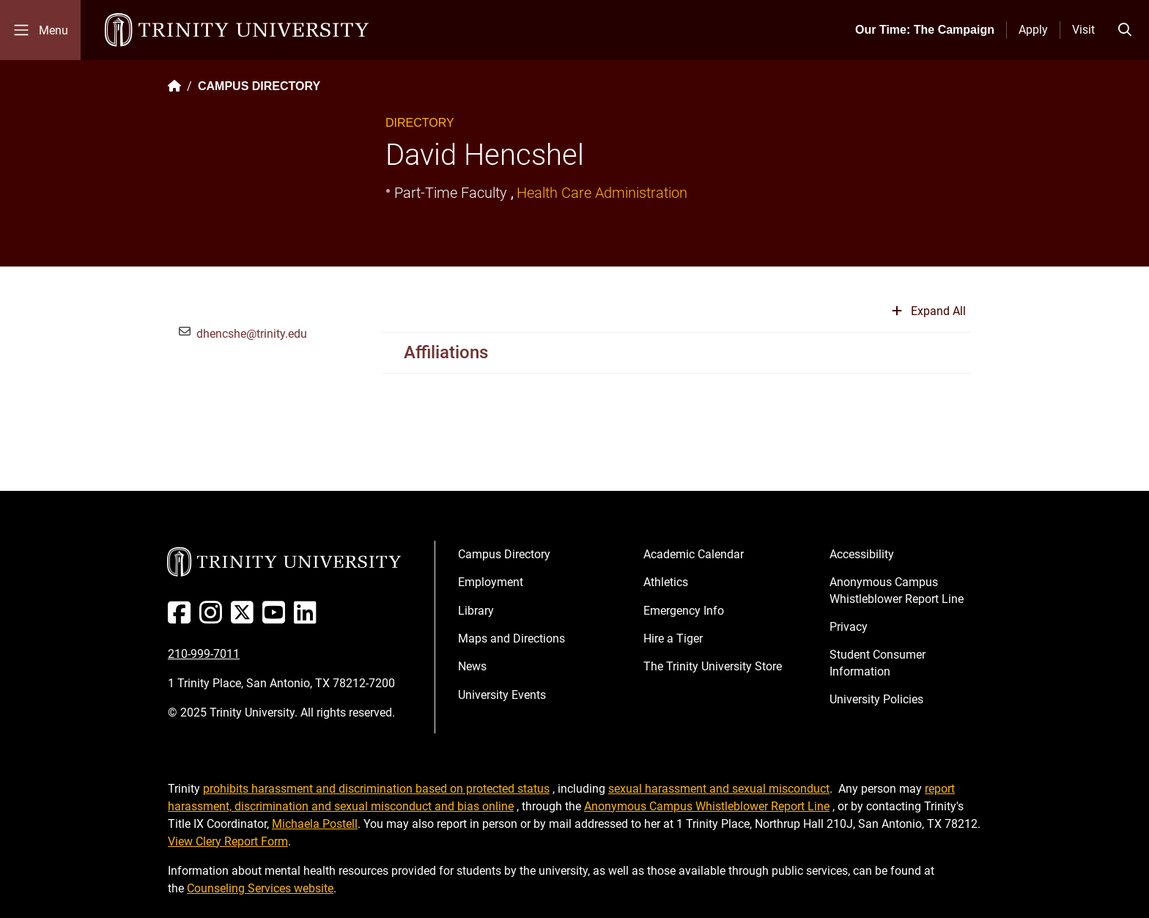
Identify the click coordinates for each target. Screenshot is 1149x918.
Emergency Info (683, 611)
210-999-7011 (204, 654)
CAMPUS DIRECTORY (259, 86)
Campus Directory (504, 554)
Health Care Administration (602, 192)
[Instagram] (213, 618)
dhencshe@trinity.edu (251, 334)
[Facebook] (182, 618)
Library (476, 611)
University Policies (876, 699)
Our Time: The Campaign (924, 29)
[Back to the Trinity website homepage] (174, 86)
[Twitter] (245, 618)
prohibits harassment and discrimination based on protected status (376, 789)
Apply (1033, 30)
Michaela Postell (315, 824)
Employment (490, 582)
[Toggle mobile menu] (40, 30)
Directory (419, 122)
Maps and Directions (511, 638)
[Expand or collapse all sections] (928, 317)
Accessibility (862, 554)
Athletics (665, 582)
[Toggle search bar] (1124, 30)
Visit (1083, 30)
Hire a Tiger (673, 638)
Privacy (849, 627)
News (472, 666)
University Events (502, 695)
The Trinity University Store (712, 666)
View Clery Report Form (228, 841)
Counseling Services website (260, 888)
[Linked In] (308, 618)
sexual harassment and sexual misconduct (719, 789)
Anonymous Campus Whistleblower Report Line (897, 590)
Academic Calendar (693, 554)
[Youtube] (276, 618)
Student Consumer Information (878, 663)
